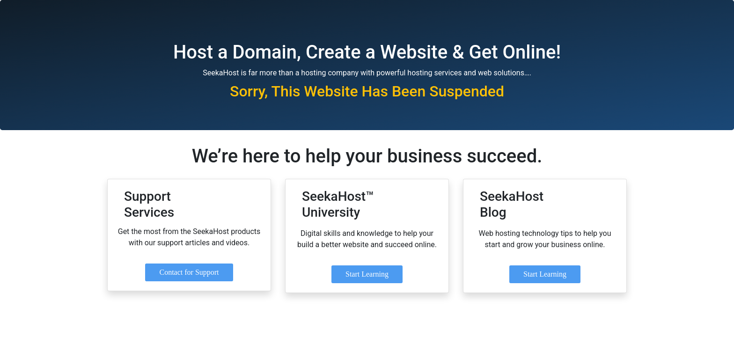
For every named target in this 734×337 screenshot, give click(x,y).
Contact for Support (189, 272)
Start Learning (367, 274)
